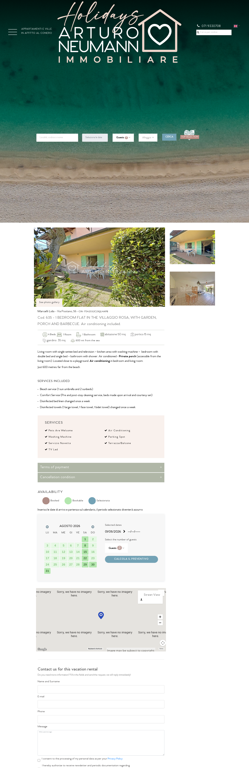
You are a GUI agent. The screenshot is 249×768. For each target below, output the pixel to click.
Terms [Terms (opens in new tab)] (161, 649)
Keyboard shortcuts (95, 649)
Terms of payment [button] (54, 467)
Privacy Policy (115, 759)
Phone (41, 711)
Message (42, 726)
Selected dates (113, 525)
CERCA (169, 137)
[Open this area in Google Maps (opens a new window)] (42, 649)
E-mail (41, 696)
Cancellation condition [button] (57, 477)
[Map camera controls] (163, 643)
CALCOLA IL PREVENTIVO (131, 559)
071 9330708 (209, 26)
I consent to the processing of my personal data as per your (82, 759)
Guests (122, 137)
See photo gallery (49, 302)
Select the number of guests (120, 539)
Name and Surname (49, 681)
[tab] (101, 467)
